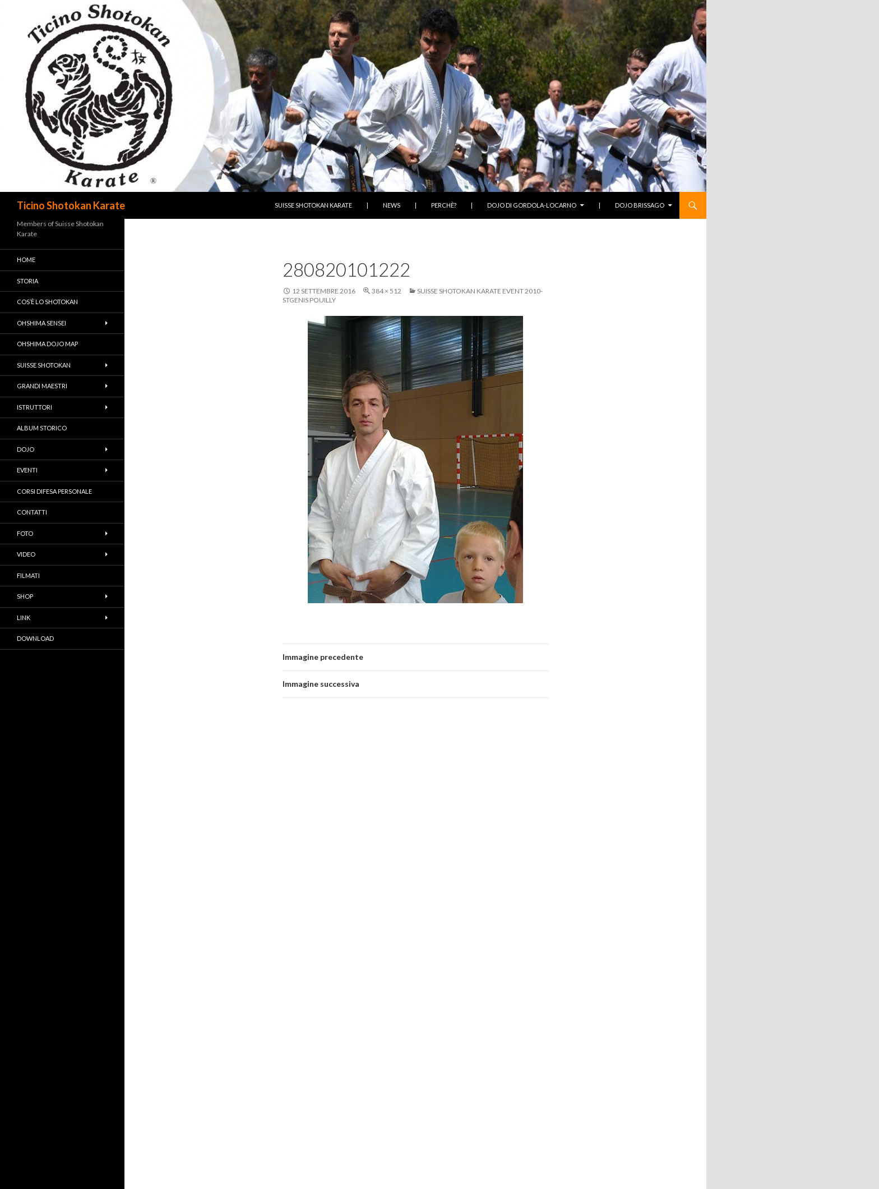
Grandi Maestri (42, 385)
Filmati (28, 575)
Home (26, 259)
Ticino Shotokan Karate (71, 205)
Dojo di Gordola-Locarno (531, 205)
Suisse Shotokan (44, 365)
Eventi (27, 470)
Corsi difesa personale (54, 491)
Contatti (32, 512)
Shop (25, 596)
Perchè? (443, 205)
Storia (27, 280)
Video (26, 554)
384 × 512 (386, 291)
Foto (25, 533)
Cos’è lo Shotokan (47, 301)
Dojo (25, 449)
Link (23, 617)
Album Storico (42, 427)
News (391, 205)
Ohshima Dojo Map (47, 343)
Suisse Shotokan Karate (313, 205)
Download (35, 638)
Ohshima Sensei (41, 323)
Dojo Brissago (639, 205)
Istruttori (34, 407)
